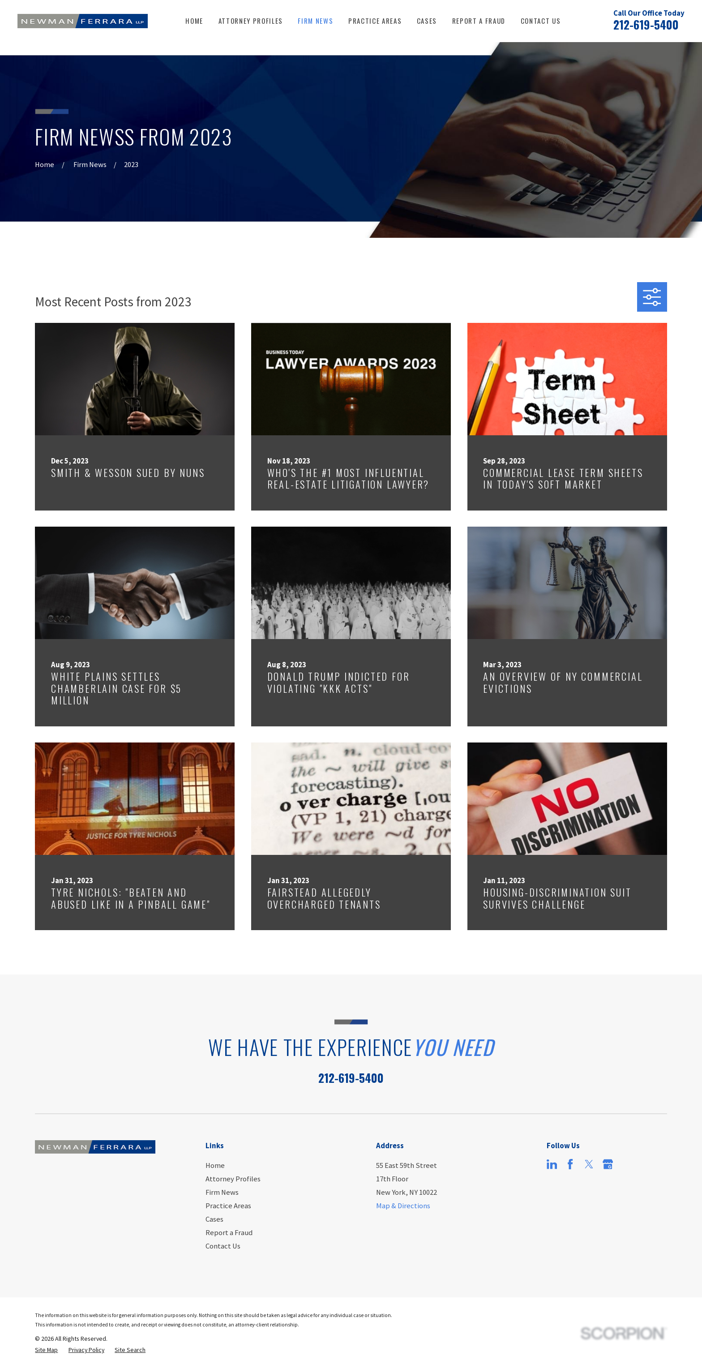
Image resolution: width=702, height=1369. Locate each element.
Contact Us (222, 1246)
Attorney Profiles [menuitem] (250, 21)
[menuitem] (46, 1350)
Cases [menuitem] (427, 21)
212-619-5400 (646, 24)
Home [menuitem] (194, 21)
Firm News (222, 1192)
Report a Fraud (229, 1232)
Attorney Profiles (233, 1179)
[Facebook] (570, 1164)
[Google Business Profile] (608, 1164)
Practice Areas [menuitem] (375, 21)
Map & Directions (403, 1205)
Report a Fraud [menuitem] (478, 21)
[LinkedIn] (552, 1164)
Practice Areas (228, 1205)
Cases (214, 1219)
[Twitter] (589, 1164)
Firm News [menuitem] (315, 21)
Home (215, 1165)
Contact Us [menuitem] (541, 21)
